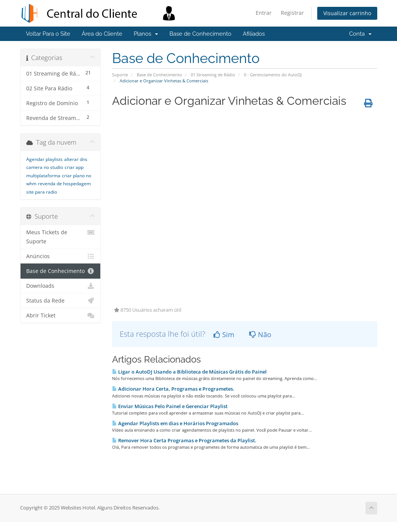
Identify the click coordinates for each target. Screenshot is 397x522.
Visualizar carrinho (347, 13)
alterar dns (75, 159)
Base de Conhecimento (200, 33)
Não (260, 334)
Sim (224, 334)
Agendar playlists (44, 159)
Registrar (292, 12)
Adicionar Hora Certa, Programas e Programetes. (173, 388)
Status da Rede (60, 300)
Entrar (264, 12)
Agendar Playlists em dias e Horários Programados (175, 423)
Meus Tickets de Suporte (60, 236)
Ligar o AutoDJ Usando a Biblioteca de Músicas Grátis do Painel (189, 371)
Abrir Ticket (60, 315)
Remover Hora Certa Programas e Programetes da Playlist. (184, 440)
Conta (360, 33)
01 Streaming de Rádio (213, 74)
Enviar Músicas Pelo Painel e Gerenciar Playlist (170, 406)
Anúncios (60, 256)
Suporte (120, 74)
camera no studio (44, 167)
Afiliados (254, 33)
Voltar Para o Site (48, 33)
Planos (146, 33)
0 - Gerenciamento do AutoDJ (273, 74)
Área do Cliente (102, 33)
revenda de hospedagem (64, 183)
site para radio (41, 192)
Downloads (60, 285)
